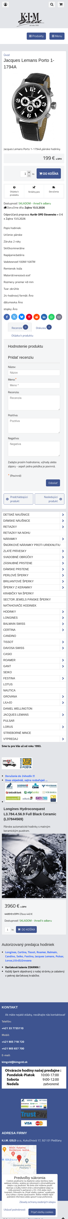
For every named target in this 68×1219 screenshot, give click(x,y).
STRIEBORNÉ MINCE (17, 732)
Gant (34, 666)
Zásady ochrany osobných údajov (37, 1202)
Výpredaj (34, 739)
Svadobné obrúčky (34, 557)
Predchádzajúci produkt (17, 499)
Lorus (34, 727)
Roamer (34, 660)
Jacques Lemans (34, 715)
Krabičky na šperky (18, 593)
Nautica (9, 690)
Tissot (34, 642)
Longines (34, 618)
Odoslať (53, 483)
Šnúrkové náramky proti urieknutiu (31, 545)
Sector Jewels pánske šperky (27, 599)
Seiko (7, 672)
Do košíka (48, 173)
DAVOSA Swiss (34, 648)
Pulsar (8, 720)
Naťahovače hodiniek (19, 605)
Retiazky (34, 527)
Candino (9, 635)
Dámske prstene (34, 569)
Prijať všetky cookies (42, 1212)
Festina (34, 678)
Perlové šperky (34, 575)
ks (9, 929)
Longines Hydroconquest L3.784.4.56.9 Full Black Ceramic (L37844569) (30, 814)
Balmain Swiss (34, 624)
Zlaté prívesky (34, 551)
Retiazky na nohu (16, 532)
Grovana (34, 697)
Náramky (34, 539)
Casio (7, 654)
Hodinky (34, 612)
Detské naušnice (34, 515)
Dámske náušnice (34, 521)
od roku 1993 (34, 25)
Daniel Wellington (17, 708)
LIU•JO (34, 703)
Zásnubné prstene (34, 563)
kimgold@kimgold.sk (14, 1062)
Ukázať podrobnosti (14, 1209)
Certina (34, 630)
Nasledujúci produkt (53, 499)
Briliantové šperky (34, 581)
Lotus (7, 684)
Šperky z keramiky (34, 587)
